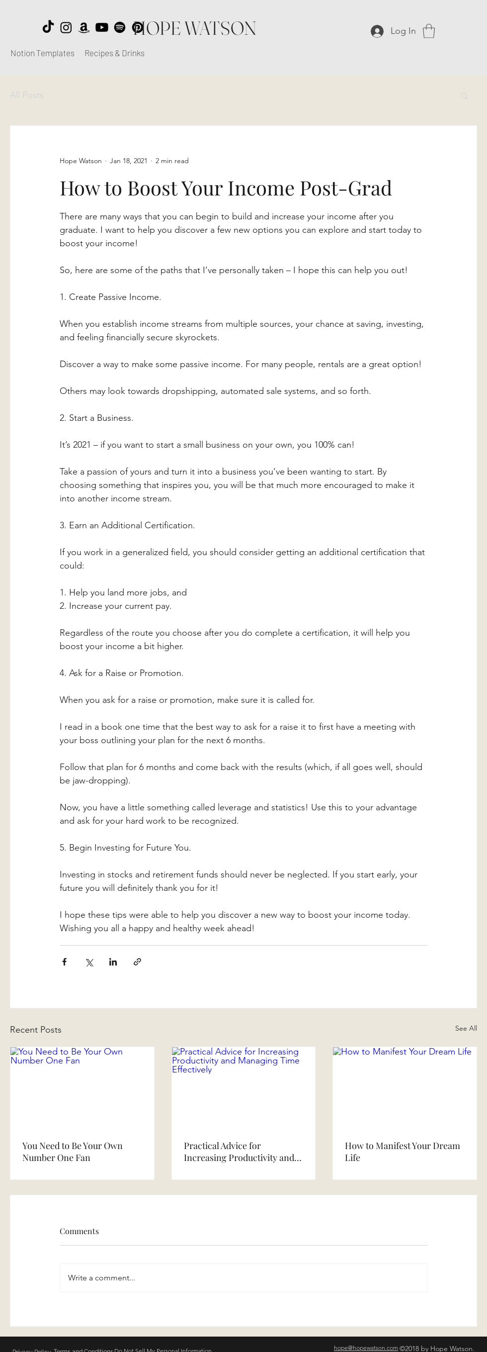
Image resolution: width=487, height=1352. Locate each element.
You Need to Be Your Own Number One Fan (72, 1151)
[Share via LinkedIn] (113, 961)
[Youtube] (101, 27)
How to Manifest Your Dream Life (402, 1151)
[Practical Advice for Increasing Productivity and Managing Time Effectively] (244, 1087)
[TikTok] (48, 27)
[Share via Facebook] (64, 961)
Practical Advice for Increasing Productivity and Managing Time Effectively (239, 1151)
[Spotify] (119, 27)
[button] (429, 31)
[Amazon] (84, 27)
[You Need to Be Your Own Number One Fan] (82, 1087)
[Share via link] (137, 961)
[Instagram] (66, 27)
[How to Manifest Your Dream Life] (405, 1087)
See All (466, 1028)
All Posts (27, 95)
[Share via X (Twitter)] (88, 961)
